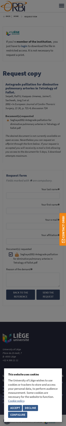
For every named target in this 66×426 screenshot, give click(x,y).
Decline (30, 408)
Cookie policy (16, 401)
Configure (17, 415)
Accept (15, 408)
